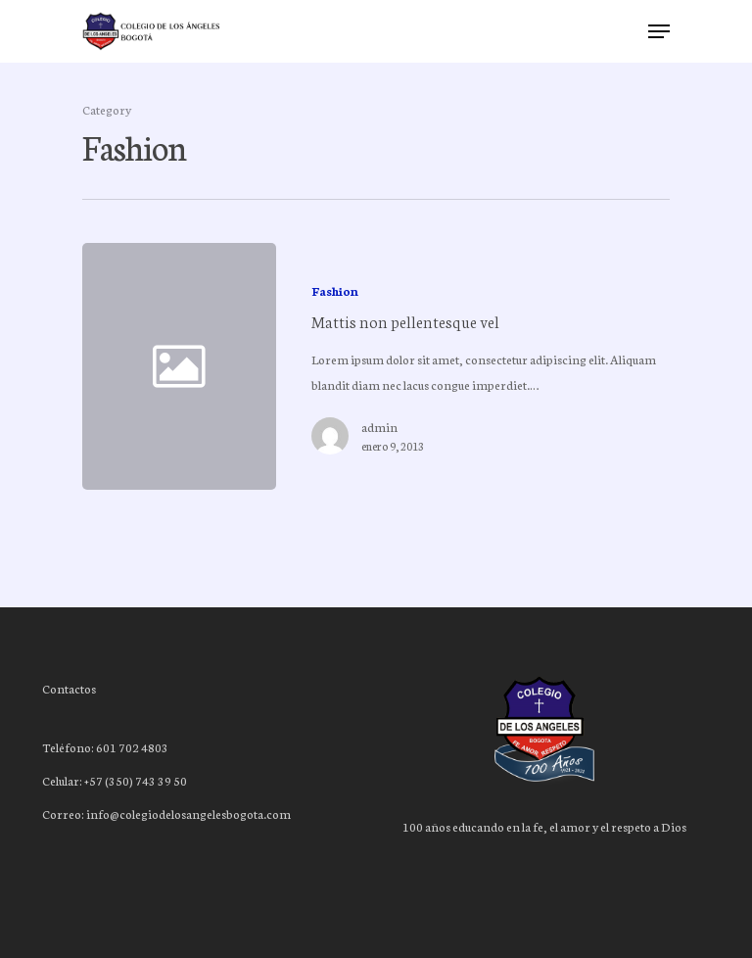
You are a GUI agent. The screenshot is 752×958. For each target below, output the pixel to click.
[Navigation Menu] (659, 31)
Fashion (334, 290)
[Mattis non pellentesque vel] (472, 366)
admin (379, 426)
